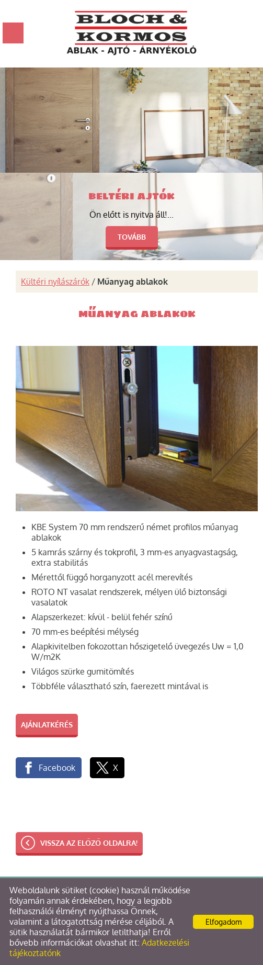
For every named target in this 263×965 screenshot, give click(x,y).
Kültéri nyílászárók (55, 281)
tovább (132, 236)
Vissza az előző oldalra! (89, 842)
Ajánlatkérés (47, 724)
